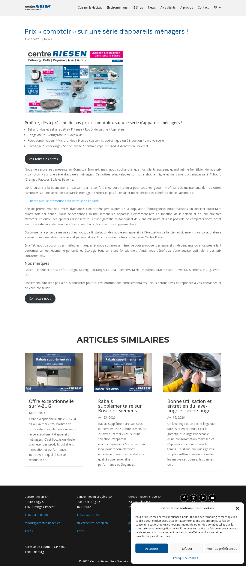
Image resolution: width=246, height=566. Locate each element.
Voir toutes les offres (43, 159)
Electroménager (117, 7)
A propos (186, 7)
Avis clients (168, 7)
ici (193, 193)
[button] (237, 508)
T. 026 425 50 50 (88, 515)
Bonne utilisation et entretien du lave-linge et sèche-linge (189, 406)
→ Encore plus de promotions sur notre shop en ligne (62, 201)
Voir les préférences (222, 548)
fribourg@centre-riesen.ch (42, 523)
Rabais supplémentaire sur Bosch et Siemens (120, 406)
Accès (29, 531)
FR (215, 7)
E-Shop (138, 7)
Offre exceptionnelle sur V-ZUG (51, 403)
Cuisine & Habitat (90, 7)
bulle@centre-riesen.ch (92, 523)
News (152, 7)
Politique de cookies (185, 558)
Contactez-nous (40, 298)
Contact (203, 7)
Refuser (186, 548)
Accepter (151, 548)
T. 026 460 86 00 (36, 515)
